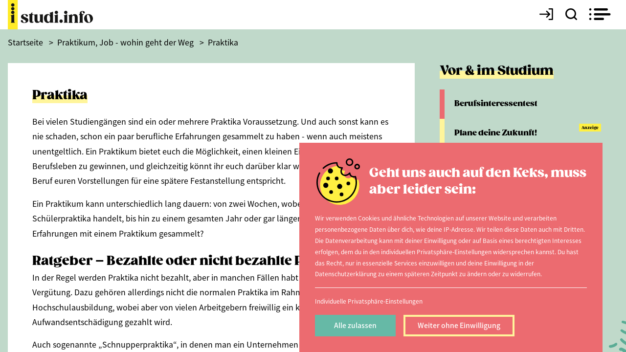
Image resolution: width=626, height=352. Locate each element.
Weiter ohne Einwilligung (459, 325)
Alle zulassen (355, 325)
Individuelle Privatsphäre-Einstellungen (369, 301)
